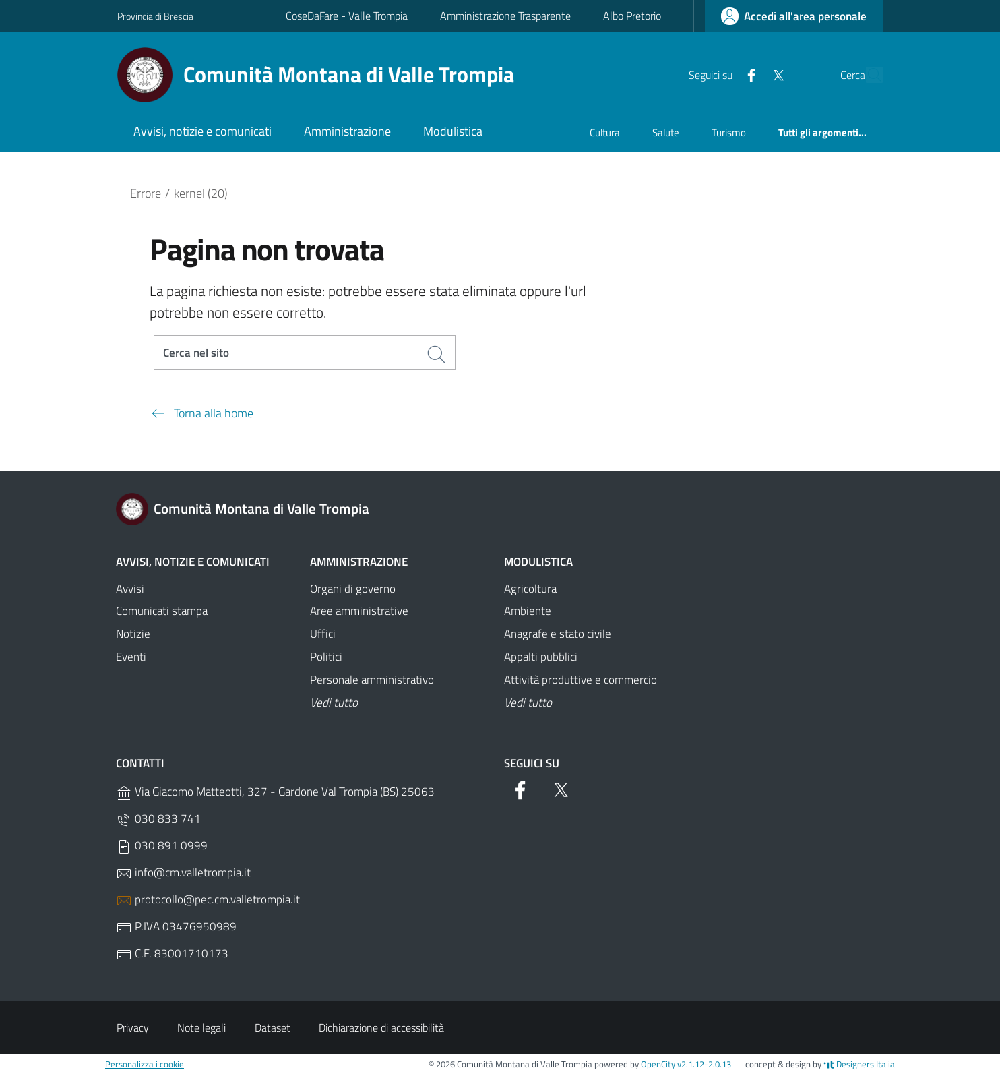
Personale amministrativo (372, 680)
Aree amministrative (359, 612)
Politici (326, 657)
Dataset (272, 1028)
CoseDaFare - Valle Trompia (347, 15)
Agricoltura (530, 589)
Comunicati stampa (162, 612)
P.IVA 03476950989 (176, 927)
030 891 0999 (162, 846)
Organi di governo (353, 589)
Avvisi (130, 589)
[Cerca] (866, 75)
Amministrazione (359, 562)
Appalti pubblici (540, 657)
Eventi (131, 657)
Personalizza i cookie (144, 1064)
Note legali (201, 1028)
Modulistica (538, 562)
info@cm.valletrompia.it (183, 873)
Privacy (133, 1028)
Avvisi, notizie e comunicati (193, 562)
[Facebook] (720, 74)
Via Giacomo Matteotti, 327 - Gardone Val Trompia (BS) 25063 (275, 792)
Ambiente (527, 612)
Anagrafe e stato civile (557, 635)
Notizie (133, 635)
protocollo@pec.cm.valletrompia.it (208, 900)
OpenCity (659, 1064)
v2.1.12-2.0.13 (704, 1064)
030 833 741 (158, 819)
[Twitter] (747, 74)
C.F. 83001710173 (172, 954)
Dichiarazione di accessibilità (381, 1028)
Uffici (323, 635)
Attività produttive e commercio (580, 680)
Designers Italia (859, 1064)
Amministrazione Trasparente (505, 15)
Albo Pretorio (632, 15)
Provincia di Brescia (155, 16)
